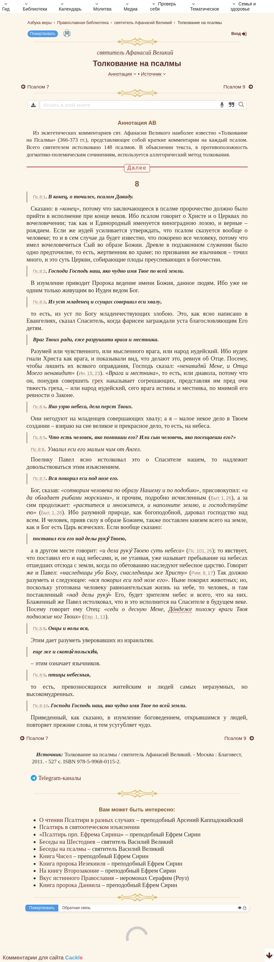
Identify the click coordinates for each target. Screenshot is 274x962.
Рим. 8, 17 (202, 573)
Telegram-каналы (59, 778)
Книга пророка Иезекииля (73, 863)
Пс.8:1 (39, 197)
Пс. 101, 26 (200, 550)
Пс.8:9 (39, 675)
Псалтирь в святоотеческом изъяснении (89, 827)
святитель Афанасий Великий (135, 52)
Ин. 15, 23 (89, 373)
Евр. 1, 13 (94, 616)
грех (97, 380)
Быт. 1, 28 (51, 512)
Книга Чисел (56, 856)
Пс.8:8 (39, 628)
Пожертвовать (42, 33)
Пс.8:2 (39, 271)
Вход (239, 34)
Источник (153, 74)
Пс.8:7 (39, 478)
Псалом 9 (234, 86)
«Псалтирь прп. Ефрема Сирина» (82, 834)
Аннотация (123, 74)
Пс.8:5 (39, 437)
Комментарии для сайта (43, 958)
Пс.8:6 (38, 449)
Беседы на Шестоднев (68, 841)
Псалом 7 (38, 86)
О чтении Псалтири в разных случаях (88, 820)
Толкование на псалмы (137, 63)
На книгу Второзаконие (70, 870)
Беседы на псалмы (63, 848)
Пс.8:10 (40, 705)
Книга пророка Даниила (70, 885)
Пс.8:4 (39, 406)
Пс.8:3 (39, 302)
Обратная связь (76, 908)
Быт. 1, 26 (221, 498)
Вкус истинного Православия (77, 878)
